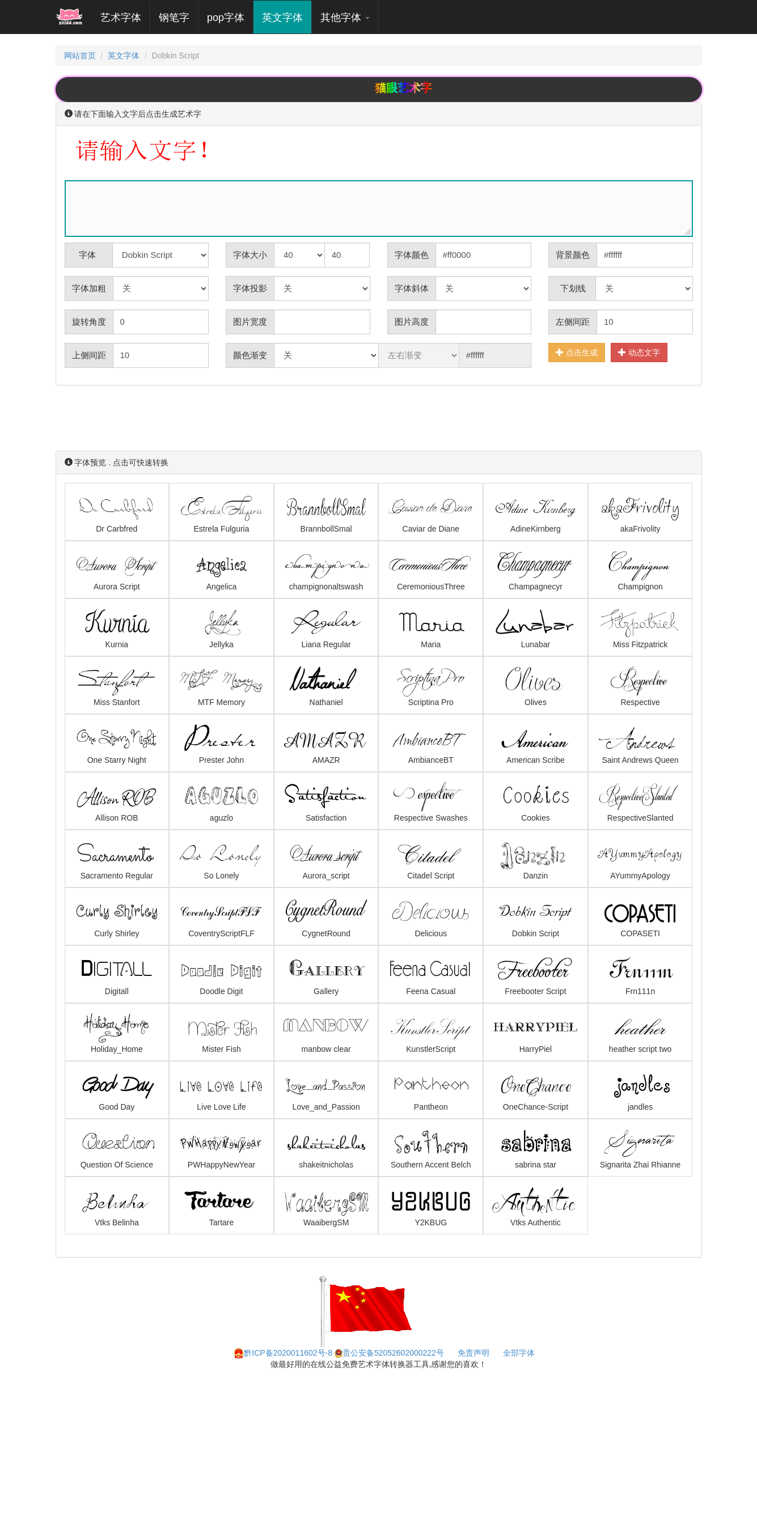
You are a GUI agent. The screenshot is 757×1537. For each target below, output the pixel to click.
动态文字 (639, 352)
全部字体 (519, 1352)
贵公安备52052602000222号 (389, 1352)
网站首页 (80, 55)
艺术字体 (125, 17)
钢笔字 (174, 17)
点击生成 (577, 352)
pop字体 (225, 17)
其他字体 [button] (345, 17)
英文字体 (282, 17)
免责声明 (473, 1352)
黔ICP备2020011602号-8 (283, 1352)
